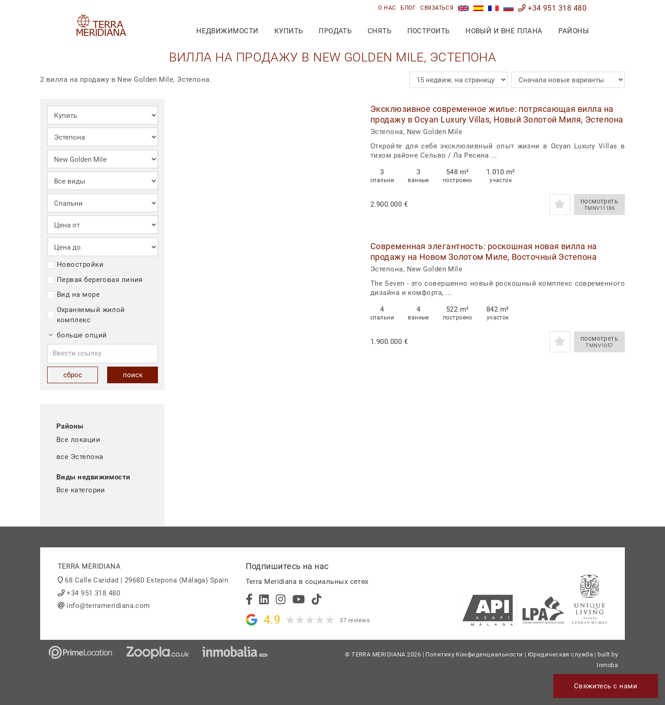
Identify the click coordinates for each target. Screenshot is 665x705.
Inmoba (607, 665)
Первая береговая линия (95, 280)
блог (408, 8)
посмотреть (599, 204)
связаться (436, 8)
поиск (133, 375)
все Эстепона (79, 457)
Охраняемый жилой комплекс (86, 315)
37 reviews (354, 620)
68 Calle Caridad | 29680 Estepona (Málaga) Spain (146, 580)
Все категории (80, 490)
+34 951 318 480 (552, 8)
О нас (387, 8)
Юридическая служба (560, 654)
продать (335, 31)
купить (288, 31)
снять (379, 31)
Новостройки (75, 264)
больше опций (78, 335)
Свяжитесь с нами (605, 686)
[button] (346, 159)
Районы (573, 31)
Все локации (78, 439)
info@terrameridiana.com (108, 605)
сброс (72, 375)
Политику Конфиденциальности (474, 654)
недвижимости (227, 31)
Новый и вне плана (504, 31)
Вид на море (73, 294)
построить (428, 31)
